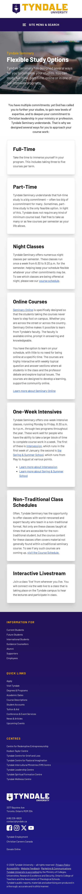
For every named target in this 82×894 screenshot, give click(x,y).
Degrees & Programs (17, 690)
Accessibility (13, 868)
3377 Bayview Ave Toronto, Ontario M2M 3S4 (20, 809)
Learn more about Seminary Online (34, 391)
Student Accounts (16, 704)
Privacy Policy (63, 864)
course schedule (49, 281)
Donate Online (14, 849)
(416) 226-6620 (14, 818)
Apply (9, 681)
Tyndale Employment (17, 836)
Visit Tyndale (13, 685)
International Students (18, 639)
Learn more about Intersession (38, 467)
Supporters (12, 653)
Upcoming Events (16, 723)
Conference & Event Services (21, 714)
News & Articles (15, 718)
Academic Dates (15, 695)
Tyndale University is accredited (23, 872)
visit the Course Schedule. (43, 552)
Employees (12, 658)
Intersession (34, 446)
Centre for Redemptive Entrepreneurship (27, 746)
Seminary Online (23, 310)
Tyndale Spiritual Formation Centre (24, 774)
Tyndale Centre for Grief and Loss (23, 755)
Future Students (15, 634)
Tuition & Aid (13, 709)
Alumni (10, 648)
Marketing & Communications (56, 868)
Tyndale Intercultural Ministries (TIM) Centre (29, 765)
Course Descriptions (17, 699)
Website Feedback (30, 868)
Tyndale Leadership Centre (20, 769)
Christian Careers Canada (20, 841)
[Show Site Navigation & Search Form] (41, 24)
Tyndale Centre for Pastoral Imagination (27, 760)
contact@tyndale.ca (17, 821)
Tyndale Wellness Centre (19, 779)
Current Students (15, 629)
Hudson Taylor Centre (17, 751)
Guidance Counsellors (17, 644)
